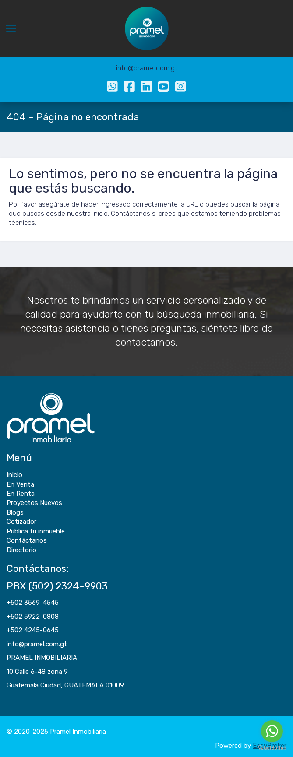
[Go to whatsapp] (272, 731)
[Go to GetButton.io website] (272, 748)
